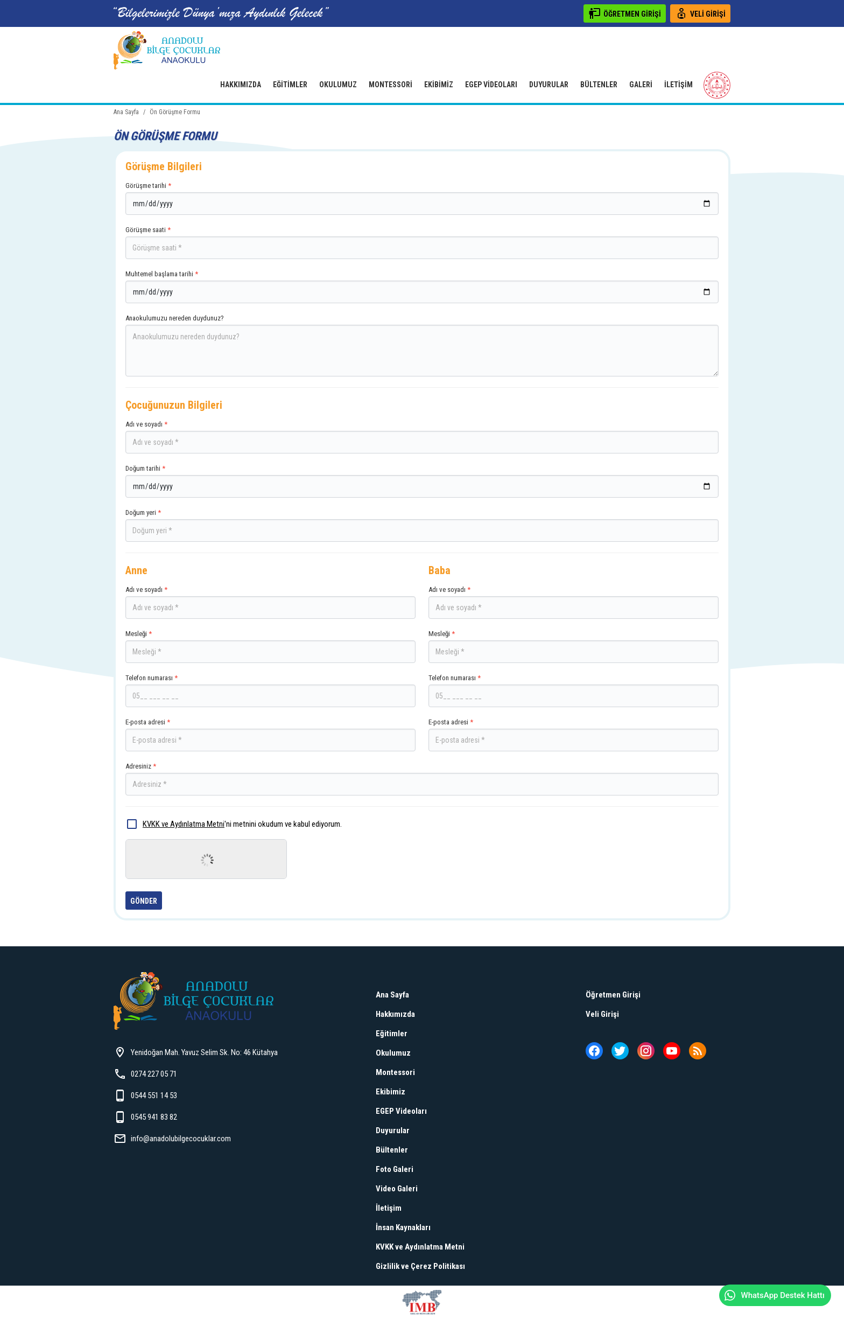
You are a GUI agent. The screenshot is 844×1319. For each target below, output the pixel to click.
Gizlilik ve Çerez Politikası (420, 1266)
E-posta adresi (270, 734)
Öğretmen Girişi (613, 995)
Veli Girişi (602, 1014)
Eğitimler (290, 84)
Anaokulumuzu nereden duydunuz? (422, 345)
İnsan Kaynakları (403, 1227)
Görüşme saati (422, 242)
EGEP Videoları (491, 84)
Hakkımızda (240, 84)
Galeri (640, 84)
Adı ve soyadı (422, 436)
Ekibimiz (438, 84)
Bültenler (598, 84)
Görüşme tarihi (422, 198)
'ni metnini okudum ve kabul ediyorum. (233, 824)
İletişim (678, 84)
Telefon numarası (270, 690)
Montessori (390, 84)
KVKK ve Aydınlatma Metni (183, 824)
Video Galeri (397, 1189)
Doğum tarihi (422, 481)
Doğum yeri (422, 525)
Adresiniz (422, 778)
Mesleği (270, 646)
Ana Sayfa (392, 995)
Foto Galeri (394, 1169)
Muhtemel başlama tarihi (422, 286)
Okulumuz (338, 84)
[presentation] (207, 860)
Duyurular (548, 84)
